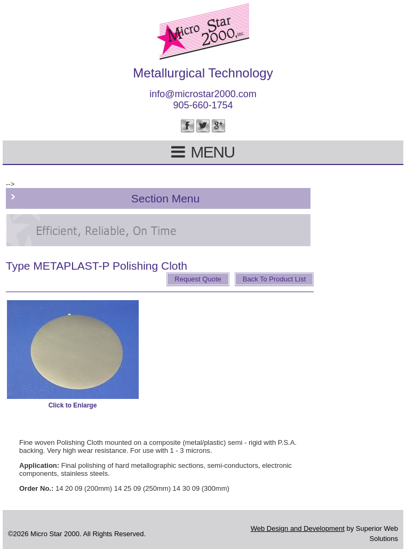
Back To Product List (274, 279)
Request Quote (197, 279)
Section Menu (165, 198)
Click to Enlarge (73, 405)
